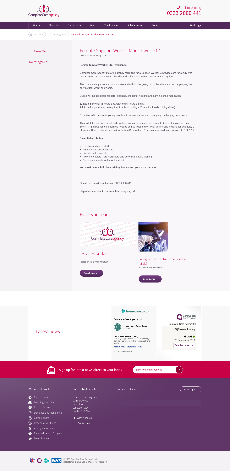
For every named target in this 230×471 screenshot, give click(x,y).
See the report (182, 345)
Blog (92, 25)
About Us (54, 25)
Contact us (81, 423)
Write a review (136, 347)
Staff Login (196, 25)
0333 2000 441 (184, 13)
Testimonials (111, 25)
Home (36, 25)
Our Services (74, 25)
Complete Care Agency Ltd (128, 319)
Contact (156, 25)
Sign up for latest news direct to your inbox (90, 370)
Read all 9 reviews (121, 347)
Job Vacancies (135, 25)
